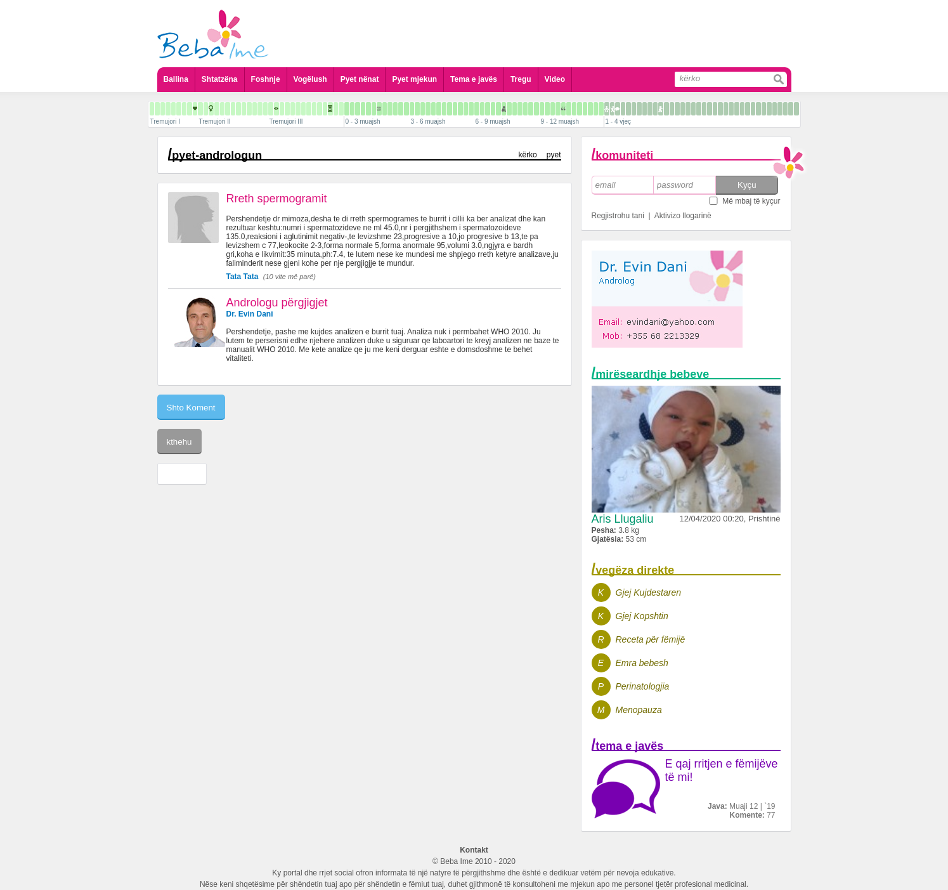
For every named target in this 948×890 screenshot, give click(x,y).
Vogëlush (310, 79)
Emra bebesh (642, 663)
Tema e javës (473, 79)
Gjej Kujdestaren (649, 592)
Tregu (520, 79)
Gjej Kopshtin (642, 616)
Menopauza (639, 710)
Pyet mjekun (414, 79)
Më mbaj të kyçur (751, 201)
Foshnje (265, 79)
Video (555, 79)
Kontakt (474, 850)
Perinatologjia (643, 686)
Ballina (176, 79)
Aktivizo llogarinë (682, 215)
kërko (527, 154)
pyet (554, 154)
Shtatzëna (220, 79)
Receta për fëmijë (650, 639)
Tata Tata (242, 276)
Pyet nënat (360, 79)
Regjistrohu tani (618, 215)
